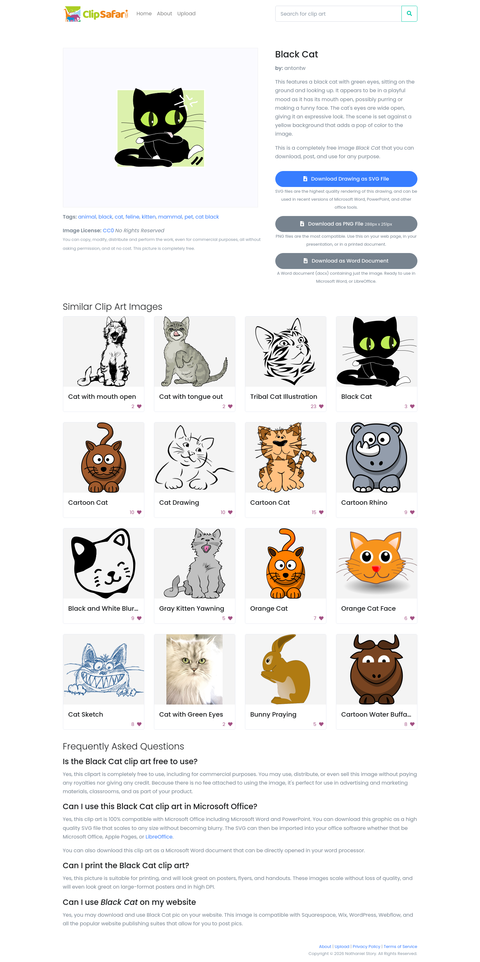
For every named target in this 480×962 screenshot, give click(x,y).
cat (119, 216)
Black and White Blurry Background (124, 608)
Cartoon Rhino (364, 502)
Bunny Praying (273, 714)
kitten (149, 216)
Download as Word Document (346, 261)
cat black (207, 216)
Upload (186, 13)
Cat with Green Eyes (191, 714)
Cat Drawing (179, 502)
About (164, 13)
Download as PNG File (346, 223)
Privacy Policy (366, 946)
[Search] (338, 14)
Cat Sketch (85, 714)
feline (132, 216)
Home (144, 13)
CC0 (108, 230)
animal (87, 216)
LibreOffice (159, 836)
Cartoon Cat (88, 502)
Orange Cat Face (368, 608)
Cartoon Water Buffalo (377, 714)
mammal (170, 216)
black (105, 216)
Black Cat (356, 396)
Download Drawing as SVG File (346, 179)
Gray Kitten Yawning (192, 608)
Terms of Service (400, 946)
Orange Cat (269, 608)
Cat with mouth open (102, 396)
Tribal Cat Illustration (283, 396)
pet (189, 216)
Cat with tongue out (191, 396)
